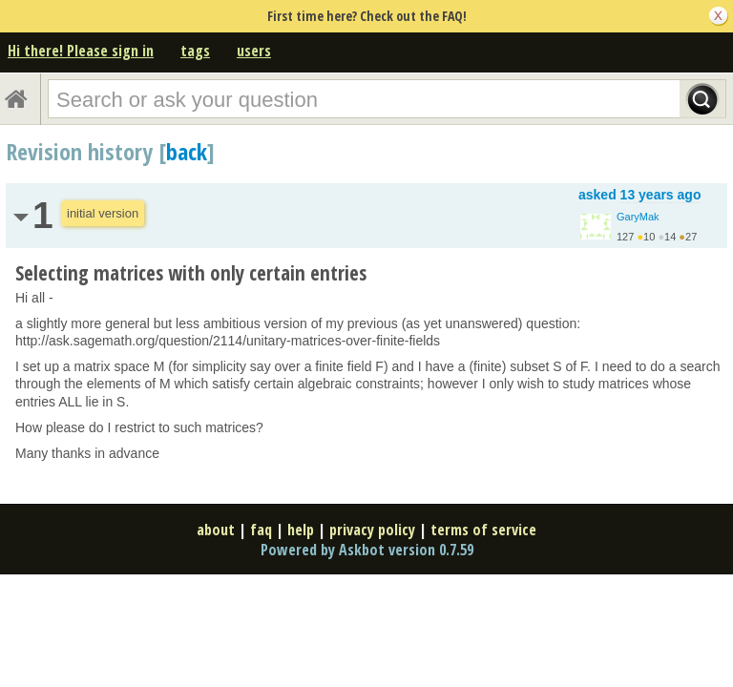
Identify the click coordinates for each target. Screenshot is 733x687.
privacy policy (372, 529)
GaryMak (638, 216)
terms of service (483, 529)
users (254, 50)
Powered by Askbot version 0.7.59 (367, 549)
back (186, 151)
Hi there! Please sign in (81, 50)
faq (261, 529)
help (300, 529)
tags (195, 50)
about (216, 529)
